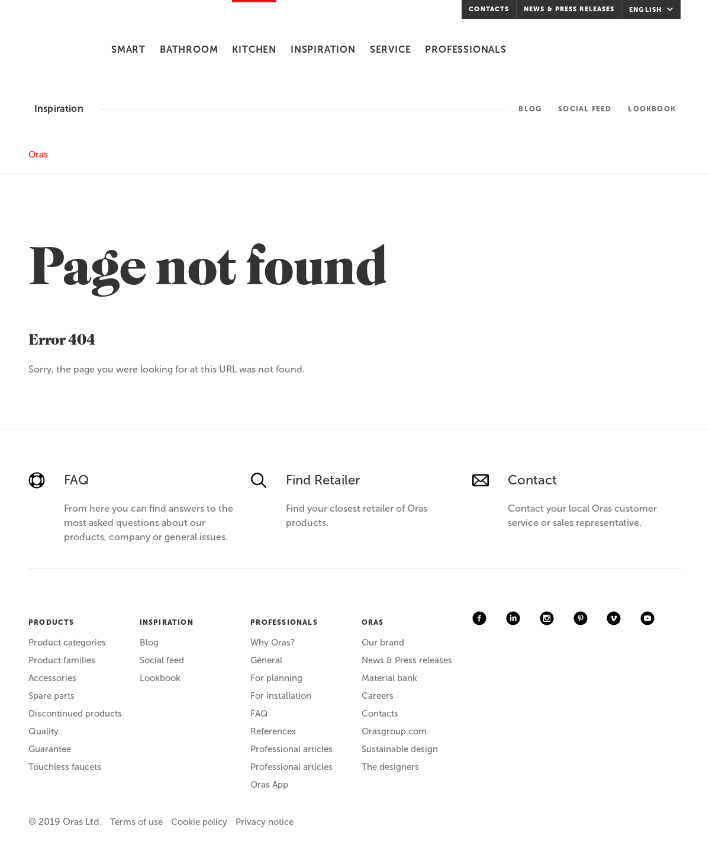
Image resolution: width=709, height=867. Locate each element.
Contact (532, 480)
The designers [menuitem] (390, 767)
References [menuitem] (273, 731)
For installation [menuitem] (280, 696)
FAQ (76, 480)
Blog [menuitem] (530, 109)
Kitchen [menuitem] (254, 49)
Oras (38, 154)
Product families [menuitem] (61, 660)
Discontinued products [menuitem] (75, 713)
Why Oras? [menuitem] (272, 642)
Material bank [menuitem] (389, 678)
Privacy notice (265, 822)
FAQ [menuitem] (259, 713)
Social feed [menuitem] (584, 109)
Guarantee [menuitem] (49, 749)
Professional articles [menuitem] (291, 749)
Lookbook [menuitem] (652, 109)
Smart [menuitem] (128, 49)
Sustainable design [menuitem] (400, 749)
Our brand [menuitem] (383, 642)
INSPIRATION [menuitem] (167, 622)
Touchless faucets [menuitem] (64, 767)
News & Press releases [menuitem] (569, 9)
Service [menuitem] (390, 49)
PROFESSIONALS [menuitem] (284, 622)
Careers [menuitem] (378, 696)
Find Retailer (323, 480)
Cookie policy (199, 822)
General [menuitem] (266, 660)
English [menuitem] (652, 9)
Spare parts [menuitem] (51, 696)
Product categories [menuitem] (67, 642)
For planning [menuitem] (276, 678)
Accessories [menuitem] (52, 678)
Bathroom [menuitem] (189, 49)
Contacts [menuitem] (489, 9)
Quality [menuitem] (43, 731)
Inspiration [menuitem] (323, 49)
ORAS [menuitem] (373, 622)
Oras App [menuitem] (269, 784)
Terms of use (136, 822)
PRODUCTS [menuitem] (51, 622)
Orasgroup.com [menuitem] (394, 731)
